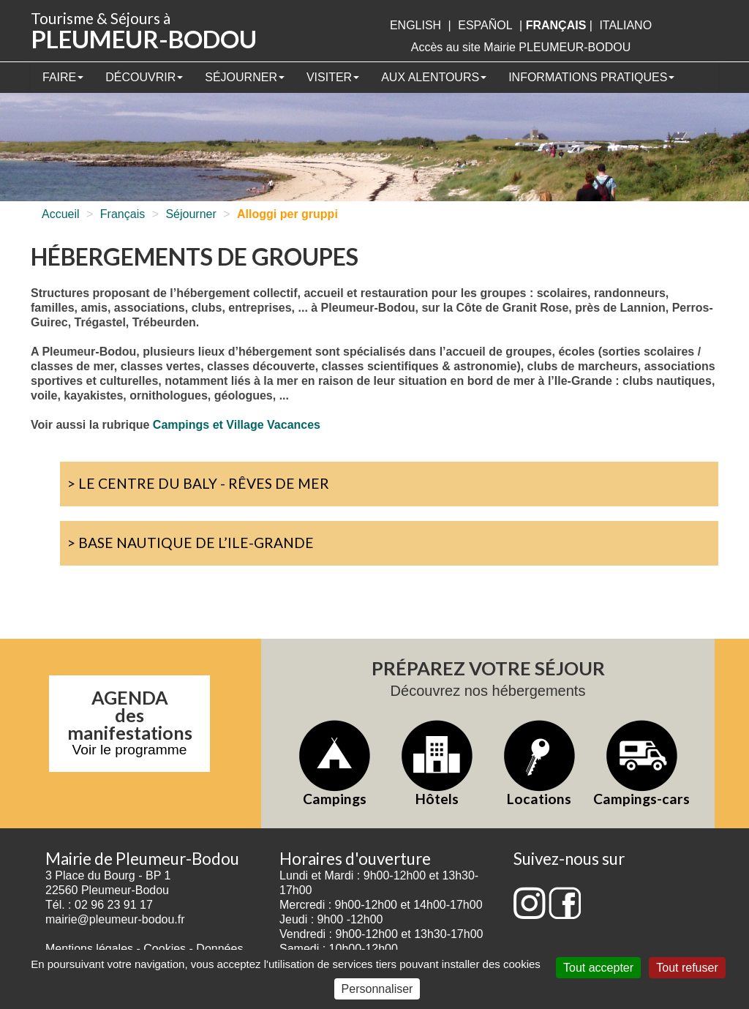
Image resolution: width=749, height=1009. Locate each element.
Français (122, 214)
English (415, 25)
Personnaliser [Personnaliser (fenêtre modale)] (377, 989)
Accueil (61, 214)
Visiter (332, 77)
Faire (62, 77)
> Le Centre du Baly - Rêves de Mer (198, 483)
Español (485, 25)
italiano (625, 25)
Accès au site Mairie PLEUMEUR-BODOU (521, 47)
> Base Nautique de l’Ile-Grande (190, 542)
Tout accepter (598, 967)
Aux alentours (433, 77)
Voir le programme (129, 749)
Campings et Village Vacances (236, 425)
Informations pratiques (591, 77)
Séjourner (245, 77)
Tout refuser (687, 967)
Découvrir (144, 77)
